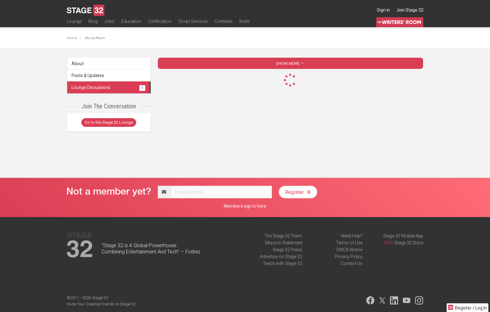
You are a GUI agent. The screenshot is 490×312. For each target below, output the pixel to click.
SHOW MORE (290, 63)
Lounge (74, 24)
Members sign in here (245, 206)
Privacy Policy (348, 256)
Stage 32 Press (287, 249)
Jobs (109, 24)
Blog (93, 24)
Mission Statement (283, 242)
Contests (223, 24)
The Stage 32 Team (283, 235)
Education (131, 24)
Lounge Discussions (108, 87)
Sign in (383, 10)
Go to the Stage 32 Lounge (109, 122)
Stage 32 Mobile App (403, 235)
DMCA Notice (349, 249)
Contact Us (351, 263)
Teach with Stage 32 (282, 263)
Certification (160, 24)
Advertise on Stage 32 (281, 256)
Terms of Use (349, 242)
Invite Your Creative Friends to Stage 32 (101, 304)
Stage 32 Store (408, 242)
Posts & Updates (88, 75)
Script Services (193, 24)
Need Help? (351, 235)
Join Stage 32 (409, 10)
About (78, 63)
